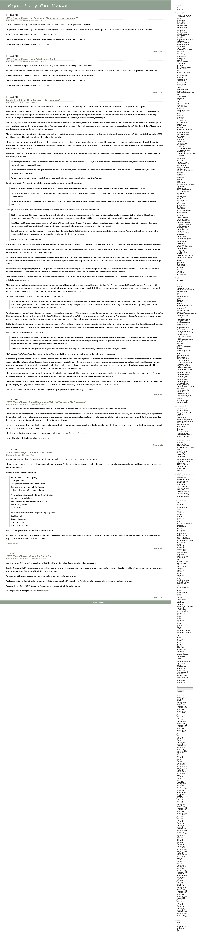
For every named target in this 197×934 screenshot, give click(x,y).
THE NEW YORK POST (182, 383)
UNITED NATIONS (181, 667)
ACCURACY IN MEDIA (183, 288)
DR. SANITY (180, 86)
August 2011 (181, 773)
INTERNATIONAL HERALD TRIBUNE (185, 329)
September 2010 (182, 792)
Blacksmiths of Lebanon (184, 50)
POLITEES (179, 348)
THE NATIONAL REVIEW (183, 376)
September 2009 (182, 813)
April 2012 (180, 760)
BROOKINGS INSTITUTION (183, 297)
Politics (17, 102)
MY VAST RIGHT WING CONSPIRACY (186, 153)
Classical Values (182, 69)
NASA (178, 416)
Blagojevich (180, 518)
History (179, 579)
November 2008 (182, 830)
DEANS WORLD (181, 81)
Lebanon (179, 594)
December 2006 (182, 870)
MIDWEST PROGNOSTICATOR (184, 148)
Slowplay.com (181, 207)
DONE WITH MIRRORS (182, 481)
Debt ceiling (180, 546)
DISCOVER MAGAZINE (183, 310)
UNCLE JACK (180, 470)
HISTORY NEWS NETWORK (184, 322)
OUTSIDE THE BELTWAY (183, 167)
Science (179, 641)
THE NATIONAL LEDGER (183, 374)
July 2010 (180, 796)
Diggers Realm (181, 84)
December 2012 (182, 746)
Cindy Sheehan (181, 534)
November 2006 (182, 872)
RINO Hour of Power (22, 20)
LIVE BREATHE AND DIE (183, 138)
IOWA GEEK (180, 449)
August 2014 (181, 713)
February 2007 (181, 867)
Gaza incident (181, 570)
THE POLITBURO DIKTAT (183, 233)
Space (179, 642)
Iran (178, 585)
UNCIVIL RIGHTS (181, 468)
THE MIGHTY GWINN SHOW (184, 369)
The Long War (181, 660)
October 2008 (181, 832)
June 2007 (180, 860)
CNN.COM (179, 302)
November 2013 (182, 727)
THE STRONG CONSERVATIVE (184, 247)
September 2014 (182, 711)
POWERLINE (180, 179)
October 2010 (181, 791)
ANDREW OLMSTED (182, 32)
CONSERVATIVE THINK (183, 75)
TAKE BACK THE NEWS (183, 359)
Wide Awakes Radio (183, 677)
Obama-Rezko (181, 613)
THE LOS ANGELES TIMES (184, 367)
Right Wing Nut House (38, 5)
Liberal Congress (182, 596)
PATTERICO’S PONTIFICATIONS (185, 171)
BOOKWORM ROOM (182, 478)
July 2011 (180, 775)
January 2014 (181, 723)
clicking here (45, 44)
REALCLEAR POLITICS (182, 352)
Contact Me (180, 9)
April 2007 (180, 863)
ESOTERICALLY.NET (181, 96)
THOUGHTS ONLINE (182, 252)
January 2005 (181, 910)
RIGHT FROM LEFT (181, 193)
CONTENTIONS (180, 77)
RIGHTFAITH (179, 198)
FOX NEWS (179, 317)
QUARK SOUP (180, 423)
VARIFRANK (179, 261)
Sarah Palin (180, 639)
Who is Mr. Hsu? (182, 675)
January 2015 (181, 704)
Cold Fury (179, 70)
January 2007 (181, 868)
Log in (178, 923)
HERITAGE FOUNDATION (183, 321)
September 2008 (182, 834)
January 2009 (181, 827)
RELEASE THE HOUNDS (183, 191)
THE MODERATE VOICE (183, 229)
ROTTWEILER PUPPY (182, 463)
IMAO (178, 114)
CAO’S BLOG (180, 60)
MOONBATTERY (181, 456)
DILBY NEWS (180, 309)
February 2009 (181, 825)
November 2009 (182, 810)
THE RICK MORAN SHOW (183, 240)
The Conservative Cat (183, 221)
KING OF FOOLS (181, 127)
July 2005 (180, 900)
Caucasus (180, 525)
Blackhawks (180, 516)
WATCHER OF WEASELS (183, 497)
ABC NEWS (180, 286)
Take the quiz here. (12, 544)
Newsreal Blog (181, 610)
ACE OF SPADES (181, 20)
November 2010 (182, 789)
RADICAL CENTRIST (181, 188)
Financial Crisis (181, 563)
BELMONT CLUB (181, 46)
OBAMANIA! (180, 615)
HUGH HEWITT (180, 112)
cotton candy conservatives (186, 540)
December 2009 (182, 808)
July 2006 (180, 879)
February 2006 (181, 888)
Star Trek (179, 646)
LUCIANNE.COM (181, 140)
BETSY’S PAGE (181, 48)
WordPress (180, 280)
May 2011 (180, 779)
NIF (177, 458)
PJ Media (179, 625)
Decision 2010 (181, 549)
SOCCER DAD (180, 490)
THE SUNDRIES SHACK (183, 495)
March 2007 (180, 865)
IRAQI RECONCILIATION (183, 587)
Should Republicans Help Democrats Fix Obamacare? (33, 100)
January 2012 (181, 765)
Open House (180, 620)
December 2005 (182, 891)
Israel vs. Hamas (182, 589)
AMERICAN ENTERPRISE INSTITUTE (186, 290)
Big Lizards (180, 476)
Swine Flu (181, 513)
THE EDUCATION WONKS (183, 491)
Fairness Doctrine (182, 561)
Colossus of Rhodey (183, 479)
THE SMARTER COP (182, 242)
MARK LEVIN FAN (181, 454)
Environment (181, 558)
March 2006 (180, 886)
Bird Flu (179, 511)
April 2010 (180, 801)
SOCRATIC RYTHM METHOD (184, 210)
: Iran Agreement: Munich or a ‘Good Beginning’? (42, 18)
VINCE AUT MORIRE (182, 264)
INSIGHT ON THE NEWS (183, 328)
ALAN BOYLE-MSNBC (182, 410)
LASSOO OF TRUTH (181, 131)
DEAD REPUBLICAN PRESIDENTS (186, 447)
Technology (180, 653)
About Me (180, 7)
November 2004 (182, 913)
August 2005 (181, 898)
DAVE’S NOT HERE (182, 79)
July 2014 (180, 715)
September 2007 (182, 855)
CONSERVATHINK (181, 74)
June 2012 (180, 756)
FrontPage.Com (181, 566)
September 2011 (182, 772)
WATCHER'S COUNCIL (182, 672)
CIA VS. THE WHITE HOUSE (184, 532)
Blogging (179, 520)
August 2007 (181, 856)
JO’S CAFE (179, 124)
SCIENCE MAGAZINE (183, 355)
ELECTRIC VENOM (181, 91)
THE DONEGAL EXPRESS (183, 222)
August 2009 (181, 815)
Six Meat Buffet (181, 205)
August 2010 (181, 794)
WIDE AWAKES (181, 269)
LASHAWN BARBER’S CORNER (185, 129)
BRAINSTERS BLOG (181, 55)
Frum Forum (180, 568)
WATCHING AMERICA (182, 400)
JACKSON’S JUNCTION (182, 122)
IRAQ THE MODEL (181, 120)
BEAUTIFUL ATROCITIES (183, 43)
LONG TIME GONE (181, 453)
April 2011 (180, 780)
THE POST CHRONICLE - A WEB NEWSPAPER (185, 387)
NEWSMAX (180, 343)
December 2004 (182, 912)
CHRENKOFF (180, 65)
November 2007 (182, 851)
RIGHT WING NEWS (182, 197)
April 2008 (180, 843)
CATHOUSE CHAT (181, 63)
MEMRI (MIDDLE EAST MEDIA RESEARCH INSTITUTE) (185, 334)
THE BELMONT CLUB (182, 219)
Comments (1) (158, 51)
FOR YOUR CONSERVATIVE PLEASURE (187, 314)
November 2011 (182, 768)
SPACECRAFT (180, 430)
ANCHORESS (180, 29)
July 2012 (180, 754)
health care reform (183, 577)
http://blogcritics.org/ (183, 110)
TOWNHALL (179, 399)
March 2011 (180, 782)
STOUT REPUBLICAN (182, 212)
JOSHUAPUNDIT (181, 484)
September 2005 (182, 896)
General (17, 455)
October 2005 (181, 894)
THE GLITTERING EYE (182, 493)
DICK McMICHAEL (182, 82)
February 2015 (181, 703)
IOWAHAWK (180, 119)
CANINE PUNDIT (181, 58)
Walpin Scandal (181, 668)
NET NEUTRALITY (181, 608)
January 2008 (181, 848)
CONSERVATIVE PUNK (183, 307)
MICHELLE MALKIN (182, 146)
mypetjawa (180, 155)
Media (179, 601)
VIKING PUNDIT (181, 262)
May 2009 (180, 820)
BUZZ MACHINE (181, 57)
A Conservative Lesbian (184, 17)
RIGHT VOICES (180, 195)
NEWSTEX (179, 345)
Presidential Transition (184, 632)
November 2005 (182, 893)
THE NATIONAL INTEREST (183, 373)
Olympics (179, 618)
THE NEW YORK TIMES (183, 385)
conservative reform (183, 539)
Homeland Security (183, 580)
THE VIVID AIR (180, 250)
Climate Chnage (182, 537)
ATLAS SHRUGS (181, 37)
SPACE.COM (180, 428)
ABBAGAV (179, 18)
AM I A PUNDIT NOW (182, 24)
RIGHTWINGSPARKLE (182, 200)
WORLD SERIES (181, 682)
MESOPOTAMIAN (181, 145)
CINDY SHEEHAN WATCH (184, 67)
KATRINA (179, 591)
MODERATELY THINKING (183, 150)
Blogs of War (181, 51)
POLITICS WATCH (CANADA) (184, 350)
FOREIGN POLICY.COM (183, 315)
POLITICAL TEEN (181, 178)
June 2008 (180, 839)
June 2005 (180, 901)
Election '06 (180, 554)
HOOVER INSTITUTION (182, 324)
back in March (31, 244)
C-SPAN (179, 298)
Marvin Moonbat (182, 599)
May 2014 (180, 718)
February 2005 (181, 908)
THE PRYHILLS (180, 235)
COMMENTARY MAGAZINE (184, 305)
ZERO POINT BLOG (181, 274)
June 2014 (180, 716)
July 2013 (180, 734)
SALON (178, 354)
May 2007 (180, 862)
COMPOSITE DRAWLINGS (183, 72)
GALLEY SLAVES (181, 105)
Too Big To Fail (181, 663)
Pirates (179, 623)
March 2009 (180, 823)
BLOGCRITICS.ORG (181, 295)
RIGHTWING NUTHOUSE (183, 488)
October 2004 (181, 915)
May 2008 (180, 841)
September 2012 (182, 751)
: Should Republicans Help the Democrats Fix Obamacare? (46, 402)
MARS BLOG (180, 414)
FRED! (178, 565)
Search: (179, 686)
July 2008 (180, 837)
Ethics (178, 560)
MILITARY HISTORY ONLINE (184, 336)
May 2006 (180, 882)
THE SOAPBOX (181, 243)
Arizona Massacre (182, 508)
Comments (181, 926)
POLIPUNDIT (180, 172)
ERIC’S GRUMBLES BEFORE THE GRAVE (185, 94)
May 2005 (180, 903)
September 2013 (182, 730)
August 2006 (181, 877)
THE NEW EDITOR (181, 378)
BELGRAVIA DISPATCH (183, 44)
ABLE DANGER (180, 504)
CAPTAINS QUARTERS (182, 62)
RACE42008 (180, 186)
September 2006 (182, 875)
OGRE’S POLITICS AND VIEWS (185, 460)
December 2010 (182, 787)
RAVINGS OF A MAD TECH (184, 461)
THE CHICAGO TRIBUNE (183, 364)
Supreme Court (181, 649)
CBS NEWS (180, 300)
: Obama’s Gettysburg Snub (30, 59)
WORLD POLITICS (181, 681)
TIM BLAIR (179, 254)
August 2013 (181, 732)
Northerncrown (181, 165)
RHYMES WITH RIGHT (182, 486)
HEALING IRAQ (180, 108)
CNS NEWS (180, 303)
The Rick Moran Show (183, 662)
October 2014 (181, 709)
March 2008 (180, 844)
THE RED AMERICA (182, 236)
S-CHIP (179, 637)
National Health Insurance (185, 606)
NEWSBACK (180, 341)
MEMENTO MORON (182, 143)
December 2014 (182, 706)
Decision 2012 (181, 551)
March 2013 (180, 740)
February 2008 (181, 846)
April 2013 (180, 739)
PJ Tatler (179, 627)
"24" (178, 502)
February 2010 (181, 805)
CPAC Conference (182, 542)
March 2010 (180, 803)
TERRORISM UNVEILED (182, 214)
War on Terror (181, 670)
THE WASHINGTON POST (183, 393)
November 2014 (182, 708)
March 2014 (180, 720)
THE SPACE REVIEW (182, 433)
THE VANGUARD (181, 392)
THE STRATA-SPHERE (182, 245)
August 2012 (181, 753)
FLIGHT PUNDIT (180, 100)
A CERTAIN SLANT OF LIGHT (184, 15)
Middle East (180, 603)
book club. (21, 467)
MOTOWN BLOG (181, 152)
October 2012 (181, 749)
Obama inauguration (183, 611)
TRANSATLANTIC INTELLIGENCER (185, 255)
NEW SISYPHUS (181, 160)
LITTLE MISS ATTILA (181, 136)
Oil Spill (179, 617)
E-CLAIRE (179, 88)
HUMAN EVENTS (181, 326)
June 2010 (180, 798)
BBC (178, 293)
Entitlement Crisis (182, 556)
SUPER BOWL (180, 648)
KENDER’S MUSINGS (182, 451)
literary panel (70, 464)
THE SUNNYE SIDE (182, 248)
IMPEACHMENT (181, 584)
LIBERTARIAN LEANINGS (183, 133)
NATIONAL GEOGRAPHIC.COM (185, 340)
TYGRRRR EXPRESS (181, 259)
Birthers (179, 515)
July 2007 (180, 858)
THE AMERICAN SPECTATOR (184, 362)
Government (180, 575)
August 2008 (181, 836)
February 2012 (181, 763)
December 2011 (182, 766)
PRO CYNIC (180, 181)
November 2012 (182, 747)
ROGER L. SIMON (181, 202)
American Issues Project (184, 506)
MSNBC (179, 338)
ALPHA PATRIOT (181, 22)
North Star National (183, 164)
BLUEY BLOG (180, 53)
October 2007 (181, 853)
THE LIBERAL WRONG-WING (184, 224)
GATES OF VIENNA (182, 107)
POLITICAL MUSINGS (182, 176)
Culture (179, 544)
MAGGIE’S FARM (181, 141)
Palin (178, 622)
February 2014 (181, 721)
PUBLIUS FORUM (181, 183)
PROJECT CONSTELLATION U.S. (185, 421)
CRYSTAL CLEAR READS (183, 446)
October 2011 (181, 770)
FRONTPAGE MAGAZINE (183, 319)
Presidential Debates (183, 630)
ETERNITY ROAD (181, 483)
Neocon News (181, 159)
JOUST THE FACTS (181, 126)
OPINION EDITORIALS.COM (184, 347)
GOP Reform (180, 573)
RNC (178, 636)
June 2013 (180, 735)
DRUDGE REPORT (181, 312)
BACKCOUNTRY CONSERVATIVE (185, 39)
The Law (179, 658)
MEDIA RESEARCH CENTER (184, 331)
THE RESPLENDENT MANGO (184, 238)
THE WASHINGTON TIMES (184, 395)
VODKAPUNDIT (181, 266)
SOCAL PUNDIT (181, 209)
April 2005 (180, 905)
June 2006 (180, 881)
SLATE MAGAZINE (182, 357)
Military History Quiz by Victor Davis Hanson (29, 452)
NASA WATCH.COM (182, 417)
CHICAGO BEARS (181, 527)
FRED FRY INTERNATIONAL (183, 103)
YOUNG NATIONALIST (182, 402)
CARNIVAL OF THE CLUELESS (184, 523)
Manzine (179, 597)
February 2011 (181, 784)
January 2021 (181, 697)
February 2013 (181, 742)
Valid (180, 928)
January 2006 (181, 889)
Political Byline (181, 174)
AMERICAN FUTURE (182, 25)
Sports (179, 644)
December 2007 (182, 849)
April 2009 (180, 822)
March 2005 (180, 907)
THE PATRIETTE (180, 231)
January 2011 (181, 785)
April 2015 (180, 699)
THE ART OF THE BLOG (182, 217)
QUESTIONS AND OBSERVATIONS (186, 184)
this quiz (38, 459)
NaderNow (180, 157)
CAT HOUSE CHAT (181, 444)
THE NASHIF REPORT (182, 467)
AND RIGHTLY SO (181, 31)
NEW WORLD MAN (182, 162)
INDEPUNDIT (180, 115)
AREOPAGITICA (181, 36)
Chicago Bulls (181, 528)
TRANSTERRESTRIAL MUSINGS (184, 257)
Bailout (179, 509)
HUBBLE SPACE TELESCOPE (184, 412)
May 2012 (180, 758)
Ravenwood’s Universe (184, 190)
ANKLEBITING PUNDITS (183, 34)
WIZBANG (179, 271)
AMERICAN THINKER (182, 27)
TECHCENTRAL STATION (183, 360)
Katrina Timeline (182, 592)
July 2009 (180, 817)
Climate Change (182, 535)
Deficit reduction (182, 553)
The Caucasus (181, 656)
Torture (179, 665)
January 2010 (181, 806)
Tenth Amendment (182, 655)
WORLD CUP (180, 679)
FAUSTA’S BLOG (181, 98)
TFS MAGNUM (180, 216)
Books (179, 521)
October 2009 (181, 811)
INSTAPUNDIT (180, 117)
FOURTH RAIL (180, 101)
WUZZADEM (180, 273)
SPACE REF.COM (181, 426)
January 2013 (181, 744)
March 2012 (180, 761)
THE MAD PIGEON (182, 228)
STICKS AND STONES (182, 465)
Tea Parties (180, 651)
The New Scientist (182, 381)
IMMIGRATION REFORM (183, 582)
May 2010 (180, 799)
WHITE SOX (180, 674)
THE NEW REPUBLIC (182, 380)
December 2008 (182, 829)
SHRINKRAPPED (181, 203)
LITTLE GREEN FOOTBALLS (183, 134)
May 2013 (180, 737)
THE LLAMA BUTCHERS (183, 226)
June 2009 (180, 818)
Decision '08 (180, 547)
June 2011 (180, 777)
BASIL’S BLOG (180, 41)
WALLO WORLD (180, 267)
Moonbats (180, 604)
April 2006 (180, 884)
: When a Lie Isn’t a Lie (28, 556)
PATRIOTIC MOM (181, 169)
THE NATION (180, 371)
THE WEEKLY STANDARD (183, 397)
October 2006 (181, 874)
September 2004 (182, 917)
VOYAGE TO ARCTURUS (183, 436)
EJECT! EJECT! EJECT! (182, 89)
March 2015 (180, 701)
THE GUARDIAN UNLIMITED (184, 366)
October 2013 (181, 728)
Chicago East (181, 530)
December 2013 (182, 725)
